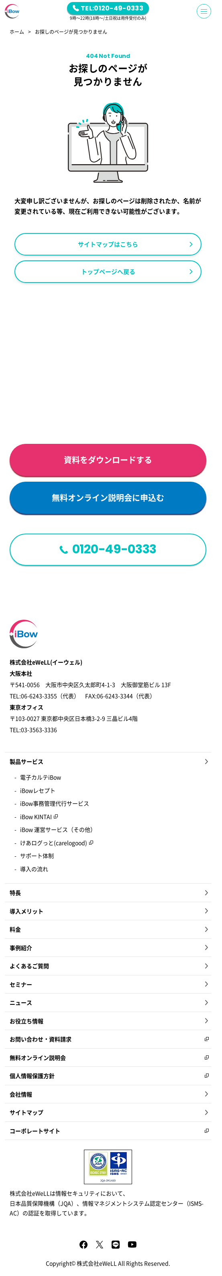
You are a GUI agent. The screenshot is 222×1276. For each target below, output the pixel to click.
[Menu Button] (204, 11)
